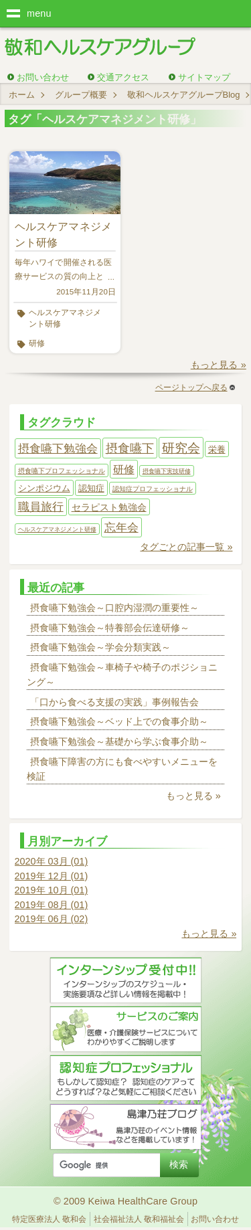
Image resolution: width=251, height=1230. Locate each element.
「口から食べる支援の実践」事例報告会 (114, 702)
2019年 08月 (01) (51, 904)
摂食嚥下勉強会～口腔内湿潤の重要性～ (114, 607)
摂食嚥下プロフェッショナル (61, 470)
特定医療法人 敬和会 (49, 1219)
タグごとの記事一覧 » (186, 546)
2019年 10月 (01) (51, 890)
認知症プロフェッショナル (152, 489)
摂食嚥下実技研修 (167, 471)
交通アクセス (123, 77)
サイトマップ (204, 77)
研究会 (181, 448)
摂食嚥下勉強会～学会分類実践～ (100, 647)
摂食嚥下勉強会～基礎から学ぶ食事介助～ (119, 741)
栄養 (217, 449)
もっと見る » (218, 364)
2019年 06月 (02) (51, 918)
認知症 (91, 488)
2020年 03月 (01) (51, 861)
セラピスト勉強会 (109, 507)
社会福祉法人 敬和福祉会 (139, 1219)
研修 (37, 343)
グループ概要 (81, 95)
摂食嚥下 (130, 448)
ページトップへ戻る (195, 387)
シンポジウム (44, 488)
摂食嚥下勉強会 (58, 448)
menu (39, 13)
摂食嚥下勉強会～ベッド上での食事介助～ (119, 721)
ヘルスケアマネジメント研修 (65, 318)
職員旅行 (41, 507)
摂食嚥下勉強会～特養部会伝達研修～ (109, 627)
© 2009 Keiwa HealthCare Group (125, 1201)
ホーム (22, 95)
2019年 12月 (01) (51, 876)
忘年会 (121, 527)
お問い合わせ (43, 77)
